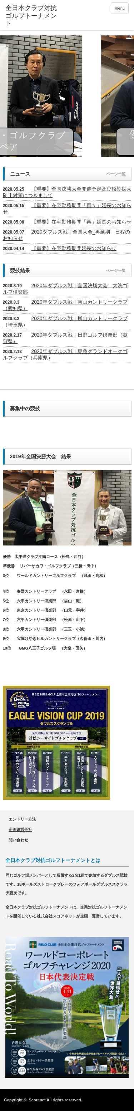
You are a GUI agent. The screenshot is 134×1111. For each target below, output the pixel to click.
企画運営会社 (20, 829)
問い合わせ (18, 840)
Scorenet (37, 1100)
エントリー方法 (22, 819)
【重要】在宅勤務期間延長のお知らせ (73, 248)
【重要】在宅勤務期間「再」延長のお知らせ (81, 222)
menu (120, 8)
